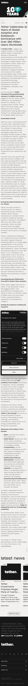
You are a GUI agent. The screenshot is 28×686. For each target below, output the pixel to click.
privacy (2, 683)
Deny (14, 372)
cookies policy (9, 683)
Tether (16, 49)
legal (23, 683)
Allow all (14, 363)
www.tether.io (6, 546)
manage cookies (17, 683)
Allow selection (14, 367)
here (24, 542)
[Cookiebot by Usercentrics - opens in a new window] (20, 313)
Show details (19, 358)
